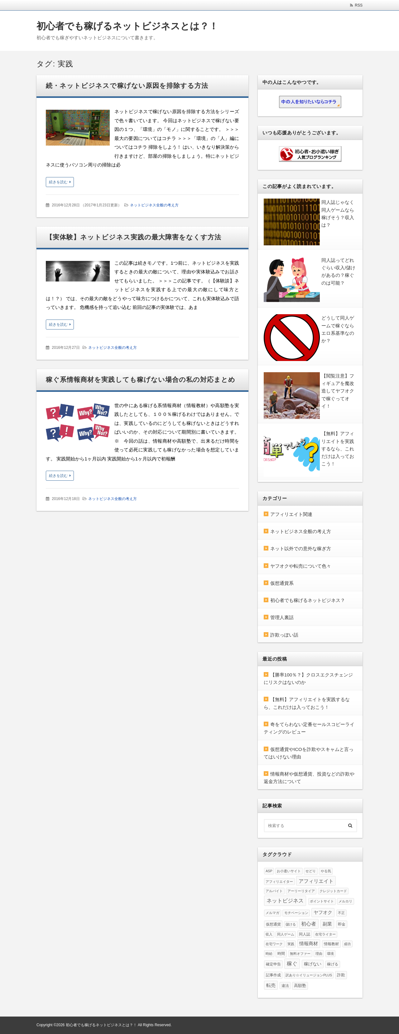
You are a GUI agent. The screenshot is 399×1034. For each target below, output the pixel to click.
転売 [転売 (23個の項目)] (271, 985)
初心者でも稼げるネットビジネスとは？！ (127, 26)
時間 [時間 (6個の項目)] (281, 953)
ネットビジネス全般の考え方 (154, 205)
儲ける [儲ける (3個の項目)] (291, 924)
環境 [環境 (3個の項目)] (330, 953)
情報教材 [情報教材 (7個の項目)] (331, 944)
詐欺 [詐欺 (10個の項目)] (341, 975)
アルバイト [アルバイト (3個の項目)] (274, 891)
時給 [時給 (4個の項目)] (269, 953)
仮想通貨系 (282, 583)
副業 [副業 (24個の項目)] (327, 923)
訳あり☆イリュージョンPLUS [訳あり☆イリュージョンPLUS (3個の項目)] (309, 975)
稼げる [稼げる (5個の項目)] (332, 964)
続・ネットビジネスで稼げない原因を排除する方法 (127, 85)
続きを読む (58, 182)
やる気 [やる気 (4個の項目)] (326, 871)
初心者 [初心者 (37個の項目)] (308, 923)
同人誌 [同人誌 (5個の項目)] (304, 934)
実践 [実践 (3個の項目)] (290, 944)
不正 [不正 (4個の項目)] (341, 913)
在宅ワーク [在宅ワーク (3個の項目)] (274, 944)
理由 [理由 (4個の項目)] (318, 953)
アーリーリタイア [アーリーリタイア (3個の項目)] (301, 891)
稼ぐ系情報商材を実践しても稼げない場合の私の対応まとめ (140, 379)
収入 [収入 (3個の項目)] (269, 934)
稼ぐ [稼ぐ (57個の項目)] (292, 963)
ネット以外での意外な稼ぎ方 (300, 548)
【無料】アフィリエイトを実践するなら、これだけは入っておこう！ (337, 448)
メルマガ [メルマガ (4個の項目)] (272, 913)
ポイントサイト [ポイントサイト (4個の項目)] (322, 901)
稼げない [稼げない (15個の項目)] (312, 963)
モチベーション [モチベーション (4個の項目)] (296, 913)
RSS (359, 5)
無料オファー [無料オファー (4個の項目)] (300, 953)
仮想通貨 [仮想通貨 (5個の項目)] (273, 924)
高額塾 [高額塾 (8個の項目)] (300, 986)
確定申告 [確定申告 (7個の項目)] (273, 964)
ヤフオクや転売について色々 (300, 566)
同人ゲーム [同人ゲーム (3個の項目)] (285, 934)
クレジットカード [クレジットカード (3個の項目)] (333, 891)
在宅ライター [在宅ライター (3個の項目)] (325, 934)
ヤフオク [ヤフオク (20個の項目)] (323, 912)
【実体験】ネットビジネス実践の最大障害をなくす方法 (133, 237)
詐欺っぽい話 (284, 634)
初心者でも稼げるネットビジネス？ (307, 600)
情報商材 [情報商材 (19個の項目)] (308, 943)
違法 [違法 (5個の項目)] (285, 986)
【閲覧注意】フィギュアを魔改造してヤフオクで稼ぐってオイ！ (337, 391)
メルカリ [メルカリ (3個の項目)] (345, 901)
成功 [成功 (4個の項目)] (347, 944)
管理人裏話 (282, 617)
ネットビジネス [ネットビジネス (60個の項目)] (285, 900)
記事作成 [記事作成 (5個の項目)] (273, 975)
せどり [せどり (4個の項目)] (310, 871)
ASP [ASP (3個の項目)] (269, 871)
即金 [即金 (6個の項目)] (341, 924)
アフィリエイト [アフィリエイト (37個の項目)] (316, 881)
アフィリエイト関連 (291, 514)
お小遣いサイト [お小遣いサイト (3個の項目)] (289, 871)
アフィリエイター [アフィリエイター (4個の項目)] (279, 881)
